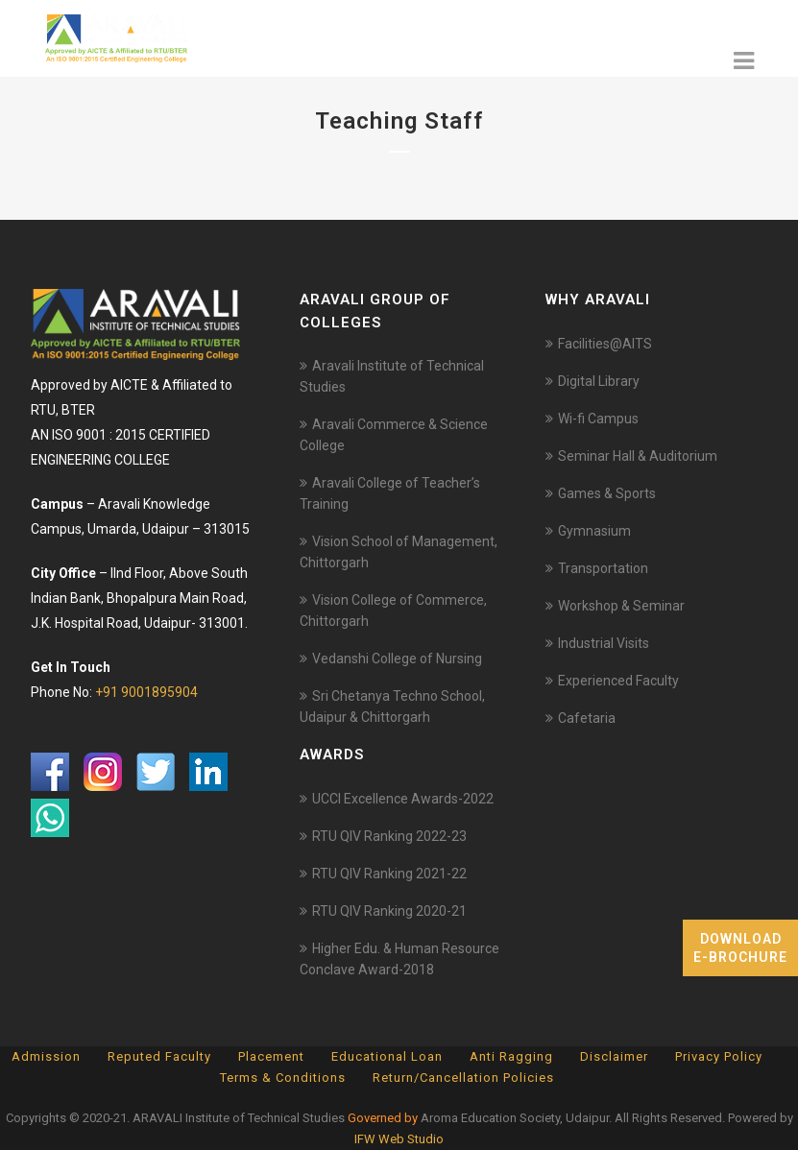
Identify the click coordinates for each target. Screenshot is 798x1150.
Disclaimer (614, 1056)
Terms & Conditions (283, 1077)
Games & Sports (607, 493)
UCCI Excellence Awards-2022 (403, 798)
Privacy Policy (718, 1056)
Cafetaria (587, 718)
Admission (46, 1056)
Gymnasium (594, 531)
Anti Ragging (511, 1056)
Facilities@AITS (605, 343)
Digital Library (599, 381)
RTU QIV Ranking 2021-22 (389, 873)
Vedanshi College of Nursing (397, 658)
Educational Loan (387, 1056)
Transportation (603, 568)
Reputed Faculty (159, 1056)
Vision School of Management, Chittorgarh (398, 552)
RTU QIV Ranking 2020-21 (389, 911)
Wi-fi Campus (598, 418)
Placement (271, 1056)
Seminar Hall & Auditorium (637, 456)
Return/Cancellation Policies (463, 1077)
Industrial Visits (603, 643)
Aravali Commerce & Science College (394, 435)
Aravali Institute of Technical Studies (392, 376)
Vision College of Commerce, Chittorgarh (393, 610)
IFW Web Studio (399, 1139)
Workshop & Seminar (621, 605)
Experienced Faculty (618, 680)
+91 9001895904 (146, 692)
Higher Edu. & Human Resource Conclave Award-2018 (399, 959)
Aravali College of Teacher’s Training (390, 493)
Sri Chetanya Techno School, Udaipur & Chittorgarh (392, 706)
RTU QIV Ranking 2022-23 (389, 836)
